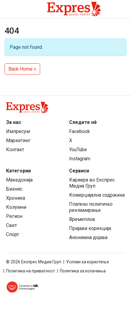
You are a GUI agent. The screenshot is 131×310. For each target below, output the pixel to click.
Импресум (18, 131)
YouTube (78, 149)
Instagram (79, 159)
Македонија (19, 180)
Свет (11, 225)
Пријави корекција (90, 228)
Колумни (16, 207)
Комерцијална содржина (97, 195)
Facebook (79, 131)
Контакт (15, 149)
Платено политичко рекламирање (91, 207)
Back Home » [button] (22, 69)
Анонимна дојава (88, 237)
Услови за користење (87, 261)
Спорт (12, 234)
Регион (14, 216)
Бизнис (14, 189)
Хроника (15, 198)
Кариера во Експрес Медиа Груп (92, 183)
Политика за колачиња (83, 270)
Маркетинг (18, 140)
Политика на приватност (30, 270)
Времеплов (82, 219)
